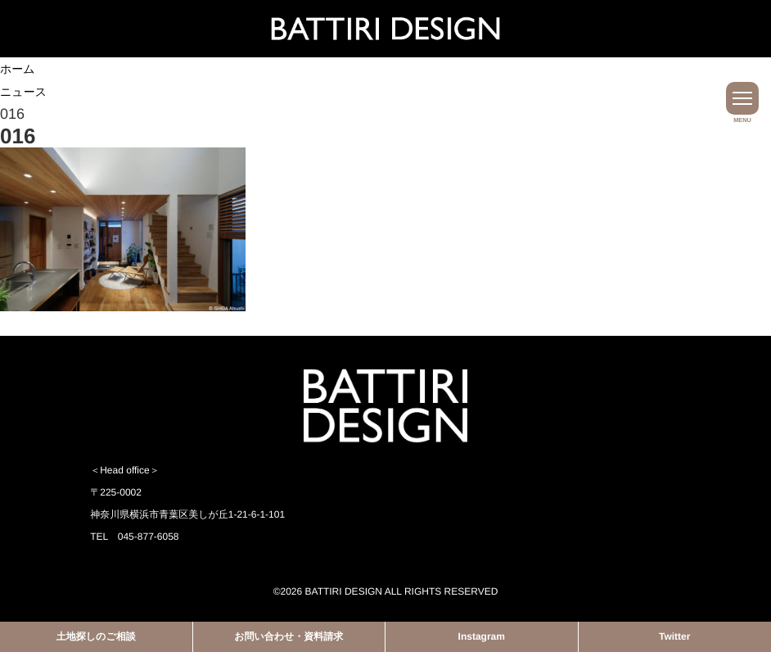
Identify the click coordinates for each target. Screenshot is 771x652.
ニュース (23, 91)
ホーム (17, 68)
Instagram (481, 636)
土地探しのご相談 (96, 636)
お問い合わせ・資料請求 (288, 636)
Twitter (674, 636)
